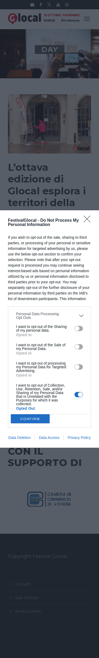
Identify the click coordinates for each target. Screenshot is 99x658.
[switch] (78, 328)
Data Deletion (19, 437)
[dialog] (49, 329)
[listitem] (49, 315)
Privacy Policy (79, 437)
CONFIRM (30, 419)
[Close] (89, 221)
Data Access (49, 437)
